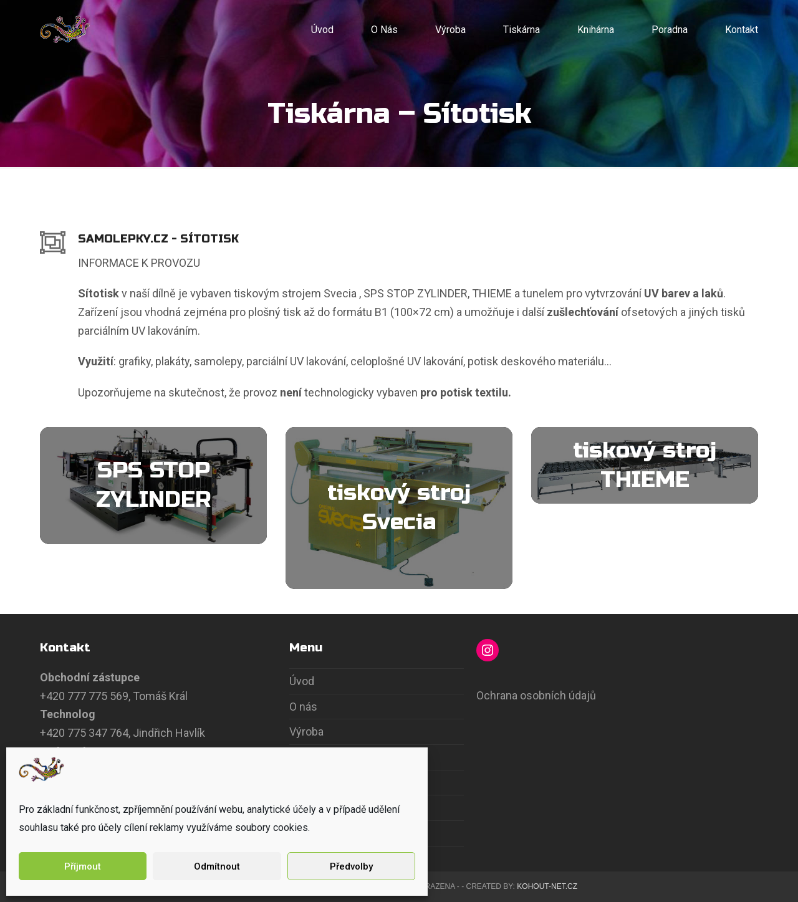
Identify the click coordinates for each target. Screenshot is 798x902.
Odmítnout (217, 866)
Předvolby (351, 866)
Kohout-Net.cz (547, 886)
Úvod (301, 681)
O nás (303, 706)
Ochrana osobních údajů (536, 695)
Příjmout (82, 866)
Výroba (306, 731)
